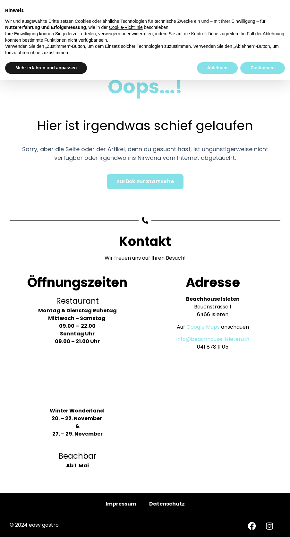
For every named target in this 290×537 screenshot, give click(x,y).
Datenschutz (167, 503)
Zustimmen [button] (263, 67)
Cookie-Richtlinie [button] (126, 27)
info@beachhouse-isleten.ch (212, 339)
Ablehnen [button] (217, 67)
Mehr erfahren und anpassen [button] (46, 67)
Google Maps (203, 327)
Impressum (121, 503)
